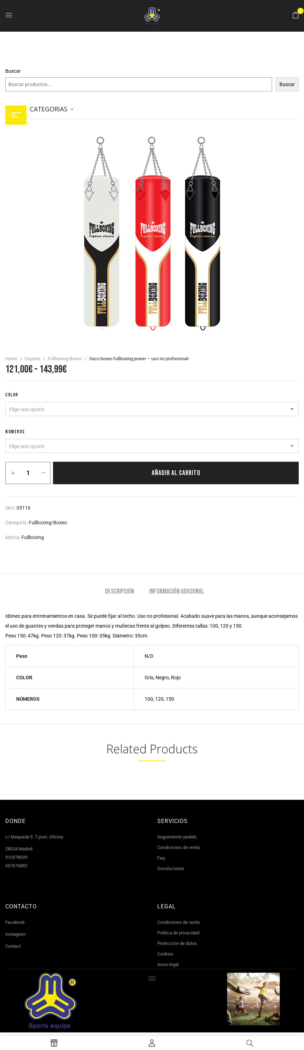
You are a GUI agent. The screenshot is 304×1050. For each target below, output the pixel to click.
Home (11, 358)
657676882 (16, 865)
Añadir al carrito (176, 473)
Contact (13, 946)
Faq (161, 858)
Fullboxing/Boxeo (65, 358)
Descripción (119, 592)
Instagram (15, 934)
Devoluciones (170, 868)
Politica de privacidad (178, 932)
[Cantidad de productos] (28, 473)
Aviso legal (168, 964)
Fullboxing (32, 537)
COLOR (11, 395)
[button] (295, 15)
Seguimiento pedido (177, 837)
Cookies (165, 954)
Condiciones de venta (178, 847)
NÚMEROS (15, 432)
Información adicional (176, 592)
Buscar (13, 71)
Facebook (15, 922)
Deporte (32, 358)
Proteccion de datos (177, 943)
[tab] (119, 592)
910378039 (16, 857)
